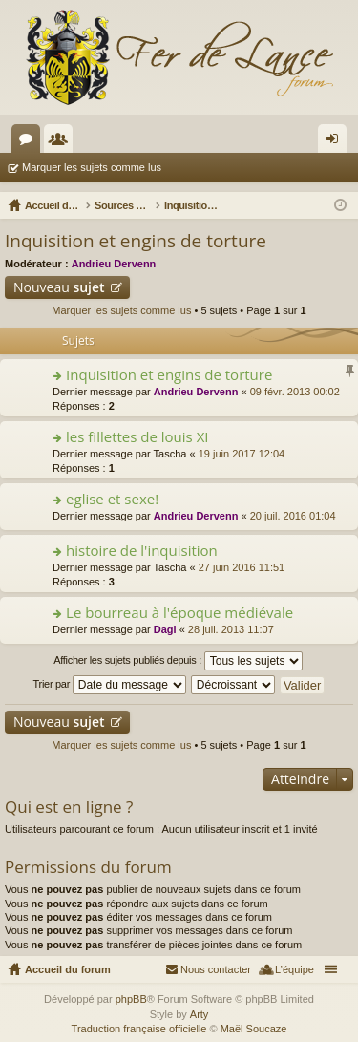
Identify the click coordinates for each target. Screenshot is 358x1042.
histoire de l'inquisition (142, 551)
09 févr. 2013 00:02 (295, 391)
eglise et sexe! (112, 499)
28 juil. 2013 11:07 (231, 629)
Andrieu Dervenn (114, 263)
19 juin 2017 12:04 (242, 453)
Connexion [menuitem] (336, 142)
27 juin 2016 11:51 (242, 567)
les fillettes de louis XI (137, 437)
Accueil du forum (68, 969)
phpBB (131, 999)
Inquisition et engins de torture (135, 240)
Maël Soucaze (254, 1028)
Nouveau (59, 287)
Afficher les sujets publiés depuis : (177, 660)
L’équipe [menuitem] (294, 969)
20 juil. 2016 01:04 (293, 515)
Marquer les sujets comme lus (91, 167)
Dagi (165, 629)
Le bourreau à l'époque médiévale (179, 613)
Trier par (109, 684)
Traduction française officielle (139, 1028)
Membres (62, 142)
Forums (29, 142)
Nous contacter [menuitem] (215, 969)
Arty (199, 1014)
